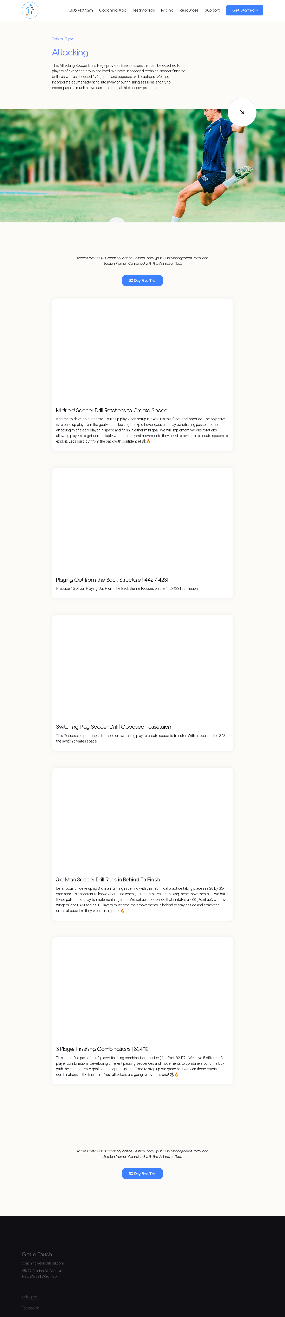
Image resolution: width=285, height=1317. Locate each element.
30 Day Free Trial (142, 280)
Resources (189, 10)
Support (212, 10)
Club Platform (81, 10)
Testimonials (144, 10)
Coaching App (113, 10)
